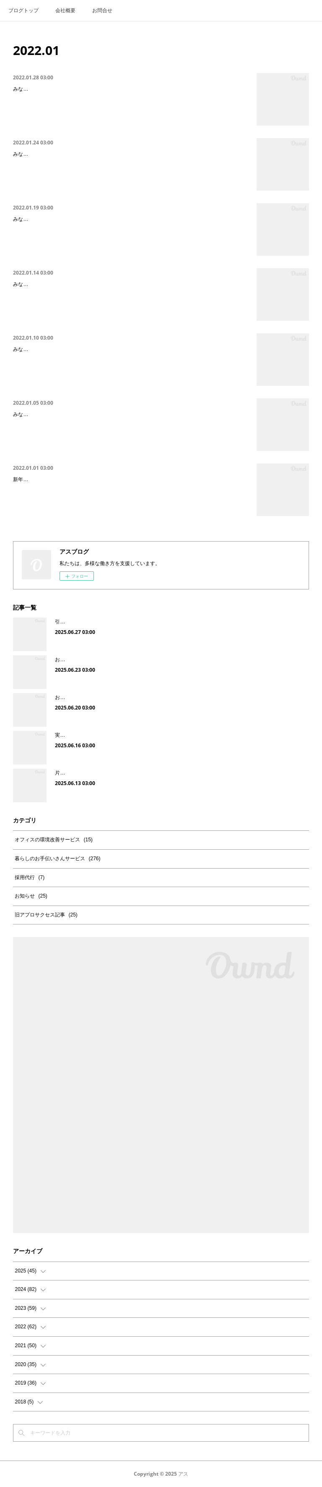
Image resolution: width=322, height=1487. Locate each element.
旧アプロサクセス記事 (46, 915)
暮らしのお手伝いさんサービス (57, 858)
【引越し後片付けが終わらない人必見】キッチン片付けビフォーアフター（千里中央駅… (130, 415)
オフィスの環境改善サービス (53, 840)
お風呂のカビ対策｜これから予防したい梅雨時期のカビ (118, 659)
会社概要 (65, 10)
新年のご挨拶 (30, 480)
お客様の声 (67, 697)
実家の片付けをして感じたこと (90, 735)
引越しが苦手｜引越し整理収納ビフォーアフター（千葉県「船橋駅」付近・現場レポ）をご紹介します (170, 622)
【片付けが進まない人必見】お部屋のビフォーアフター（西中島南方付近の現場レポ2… (128, 155)
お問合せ (102, 10)
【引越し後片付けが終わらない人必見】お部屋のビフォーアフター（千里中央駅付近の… (130, 350)
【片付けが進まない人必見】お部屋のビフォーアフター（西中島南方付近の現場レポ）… (130, 220)
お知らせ (31, 896)
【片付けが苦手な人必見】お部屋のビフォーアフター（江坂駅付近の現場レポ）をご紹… (130, 285)
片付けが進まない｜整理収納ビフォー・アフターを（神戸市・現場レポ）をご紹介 (148, 773)
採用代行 (29, 877)
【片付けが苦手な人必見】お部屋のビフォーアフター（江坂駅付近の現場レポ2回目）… (128, 90)
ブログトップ (23, 10)
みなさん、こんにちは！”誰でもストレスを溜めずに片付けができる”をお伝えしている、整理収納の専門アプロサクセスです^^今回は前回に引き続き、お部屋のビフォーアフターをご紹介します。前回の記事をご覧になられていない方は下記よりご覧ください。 (130, 111)
